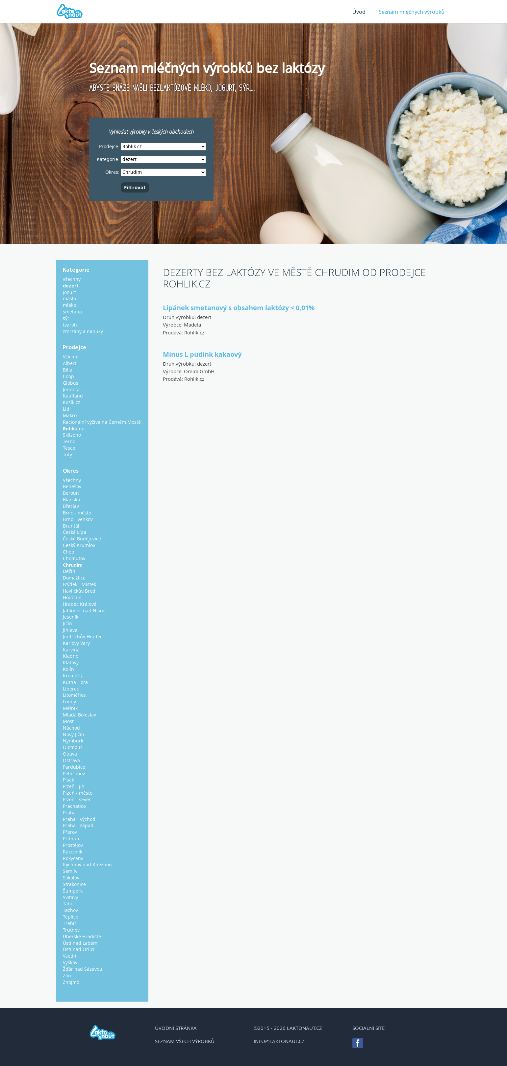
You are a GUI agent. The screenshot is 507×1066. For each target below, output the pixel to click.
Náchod (71, 728)
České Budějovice (82, 538)
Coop (68, 376)
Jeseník (70, 617)
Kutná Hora (75, 682)
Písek (68, 780)
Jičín (67, 623)
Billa (67, 370)
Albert (69, 363)
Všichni (71, 356)
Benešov (72, 486)
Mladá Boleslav (79, 715)
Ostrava (71, 760)
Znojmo (71, 982)
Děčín (69, 571)
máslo (69, 298)
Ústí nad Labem (80, 943)
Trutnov (71, 930)
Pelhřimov (74, 773)
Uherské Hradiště (82, 936)
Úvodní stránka (176, 1028)
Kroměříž (73, 675)
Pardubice (74, 767)
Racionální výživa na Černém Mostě (102, 422)
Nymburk (73, 740)
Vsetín (69, 956)
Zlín (67, 975)
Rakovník (72, 852)
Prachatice (74, 806)
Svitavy (70, 897)
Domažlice (74, 578)
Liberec (71, 689)
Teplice (70, 917)
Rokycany (73, 858)
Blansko (71, 499)
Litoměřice (74, 695)
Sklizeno (72, 435)
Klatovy (71, 662)
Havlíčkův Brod (79, 591)
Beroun (71, 493)
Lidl (67, 409)
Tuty (67, 454)
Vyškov (70, 962)
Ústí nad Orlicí (78, 949)
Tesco (69, 448)
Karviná (71, 649)
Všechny (72, 480)
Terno (69, 441)
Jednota (71, 389)
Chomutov (74, 558)
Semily (70, 871)
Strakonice (74, 884)
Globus (70, 383)
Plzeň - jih (74, 786)
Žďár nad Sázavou (82, 969)
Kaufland (73, 396)
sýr (66, 318)
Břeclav (71, 506)
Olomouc (73, 747)
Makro (70, 415)
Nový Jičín (73, 734)
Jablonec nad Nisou (84, 610)
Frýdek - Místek (79, 584)
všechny (72, 279)
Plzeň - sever (77, 799)
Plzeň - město (77, 793)
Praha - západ (78, 825)
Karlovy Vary (76, 643)
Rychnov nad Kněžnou (87, 864)
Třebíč (70, 923)
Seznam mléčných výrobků (411, 11)
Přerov (70, 832)
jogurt (69, 292)
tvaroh (70, 325)
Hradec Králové (79, 604)
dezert (204, 317)
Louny (69, 701)
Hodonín (72, 597)
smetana (72, 311)
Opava (70, 754)
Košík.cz (71, 402)
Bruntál (71, 526)
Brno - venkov (78, 519)
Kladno (70, 656)
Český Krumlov (79, 545)
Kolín (68, 669)
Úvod (359, 11)
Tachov (70, 910)
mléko (69, 305)
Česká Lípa (74, 532)
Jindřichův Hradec (82, 636)
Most (68, 721)
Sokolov (71, 877)
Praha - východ (79, 819)
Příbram (72, 838)
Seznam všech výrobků (185, 1041)
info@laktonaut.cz (279, 1041)
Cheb (68, 552)
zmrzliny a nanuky (83, 331)
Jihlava (70, 630)
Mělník (70, 708)
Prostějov (73, 845)
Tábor (69, 903)
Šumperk (73, 891)
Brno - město (77, 513)
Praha (69, 812)
